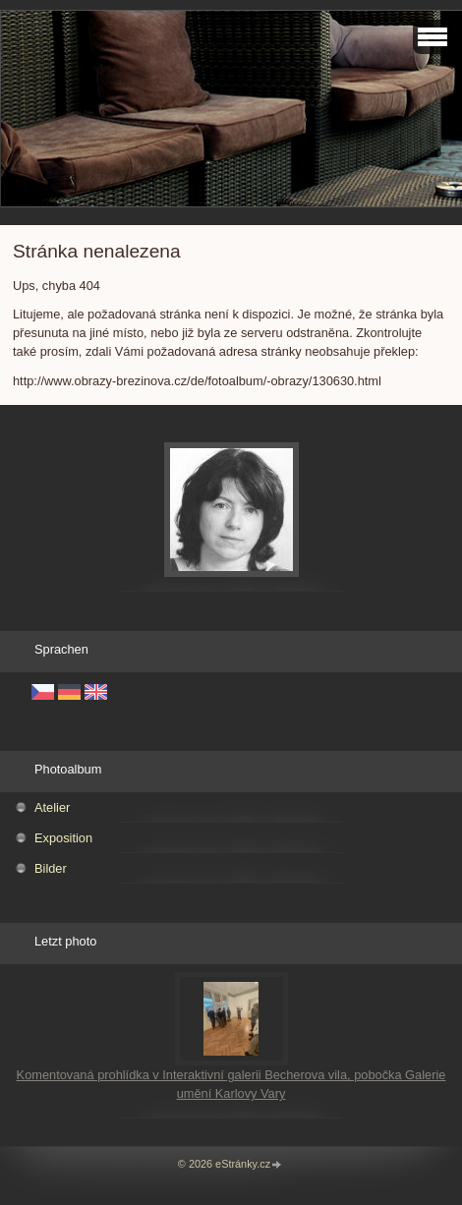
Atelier (52, 807)
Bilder (50, 868)
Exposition (63, 838)
